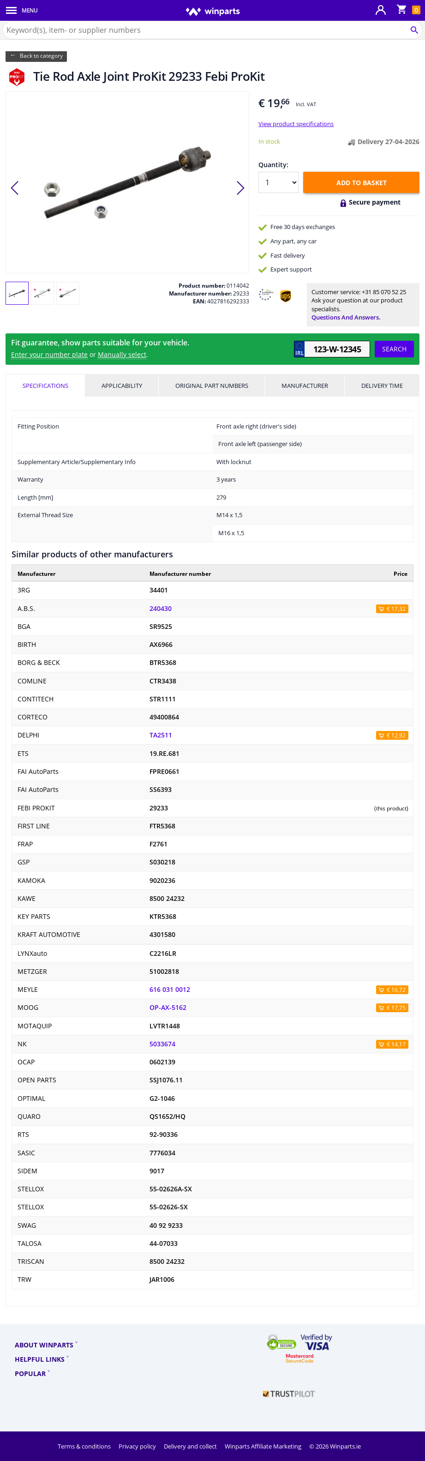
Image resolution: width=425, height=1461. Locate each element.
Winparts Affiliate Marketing (264, 1446)
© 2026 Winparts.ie (335, 1446)
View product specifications (296, 124)
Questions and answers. (346, 317)
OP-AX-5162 (168, 1007)
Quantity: (273, 164)
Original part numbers (211, 385)
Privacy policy (138, 1446)
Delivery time (382, 385)
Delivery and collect (191, 1446)
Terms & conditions (85, 1446)
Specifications (45, 385)
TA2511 (161, 735)
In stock (269, 141)
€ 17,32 (396, 609)
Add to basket (361, 182)
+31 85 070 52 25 (384, 292)
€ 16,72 (396, 990)
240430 (161, 608)
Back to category (41, 56)
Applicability (122, 385)
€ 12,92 (396, 735)
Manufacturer (304, 385)
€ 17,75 (396, 1008)
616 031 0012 (170, 989)
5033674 (162, 1044)
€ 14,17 (396, 1044)
